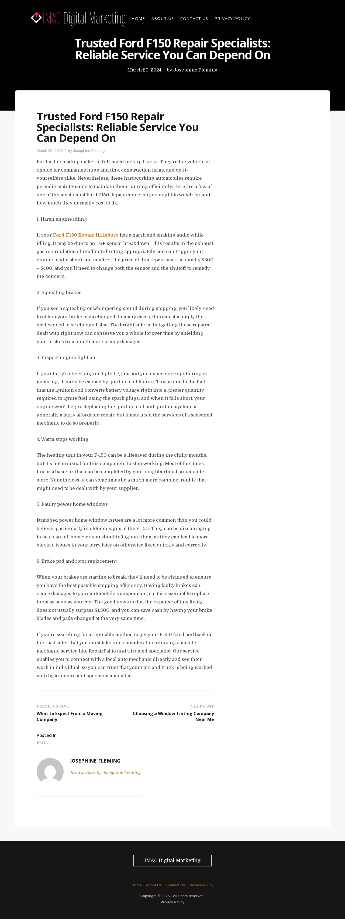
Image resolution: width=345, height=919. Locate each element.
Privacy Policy (232, 18)
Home (138, 18)
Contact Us (194, 18)
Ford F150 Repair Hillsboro (86, 235)
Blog (43, 742)
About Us (162, 18)
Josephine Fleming (195, 70)
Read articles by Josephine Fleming (105, 772)
